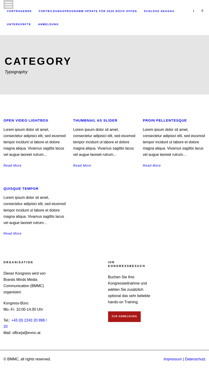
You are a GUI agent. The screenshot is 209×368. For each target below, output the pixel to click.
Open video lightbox (25, 120)
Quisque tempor (21, 188)
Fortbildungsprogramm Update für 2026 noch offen (88, 11)
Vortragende (19, 11)
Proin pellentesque (165, 120)
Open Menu (8, 4)
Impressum (173, 359)
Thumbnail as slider (95, 120)
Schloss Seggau (159, 11)
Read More (12, 165)
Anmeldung (48, 24)
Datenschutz (195, 359)
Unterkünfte (19, 24)
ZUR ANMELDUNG (124, 316)
